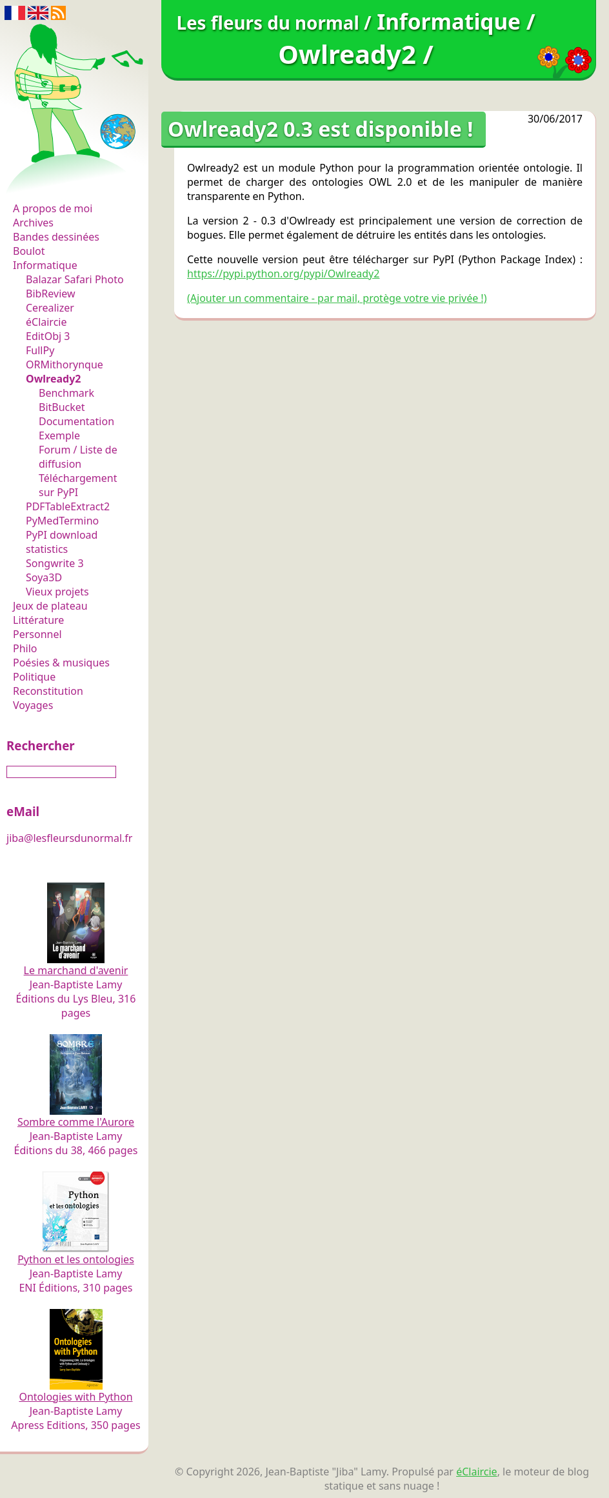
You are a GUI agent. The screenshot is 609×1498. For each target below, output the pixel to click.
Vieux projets (57, 591)
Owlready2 (53, 379)
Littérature (38, 620)
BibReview (50, 293)
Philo (25, 648)
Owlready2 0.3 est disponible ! (320, 129)
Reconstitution (48, 691)
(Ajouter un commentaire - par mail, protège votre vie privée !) (336, 298)
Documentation (76, 421)
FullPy (40, 350)
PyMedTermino (62, 521)
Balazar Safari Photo (75, 279)
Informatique (45, 265)
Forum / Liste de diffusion (78, 457)
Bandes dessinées (56, 237)
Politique (34, 677)
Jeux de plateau (50, 606)
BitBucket (62, 407)
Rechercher (40, 745)
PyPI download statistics (61, 542)
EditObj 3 (48, 336)
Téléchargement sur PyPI (78, 485)
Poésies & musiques (61, 662)
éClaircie (46, 322)
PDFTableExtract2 (68, 506)
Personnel (37, 634)
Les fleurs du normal (68, 182)
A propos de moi (52, 208)
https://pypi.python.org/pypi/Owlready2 (283, 273)
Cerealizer (50, 308)
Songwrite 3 (55, 563)
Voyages (33, 705)
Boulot (29, 251)
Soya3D (44, 577)
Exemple (59, 435)
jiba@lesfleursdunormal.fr (69, 838)
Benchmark (66, 393)
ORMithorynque (64, 364)
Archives (33, 222)
